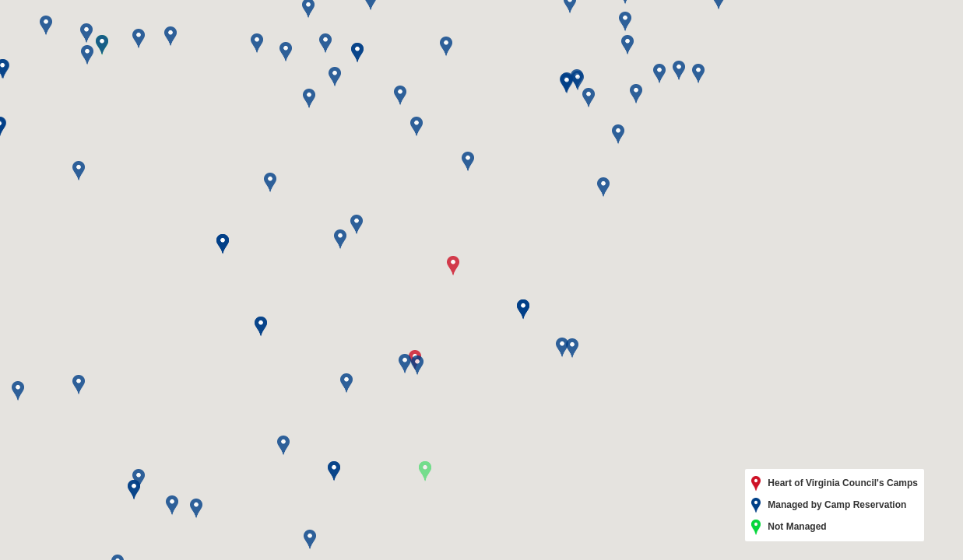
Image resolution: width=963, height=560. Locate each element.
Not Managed (789, 527)
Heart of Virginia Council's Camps (834, 484)
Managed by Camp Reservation (829, 505)
